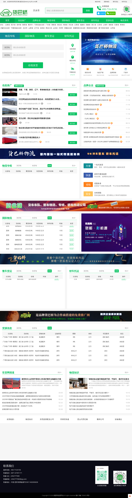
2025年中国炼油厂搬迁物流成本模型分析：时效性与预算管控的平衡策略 (27, 399)
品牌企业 (37, 20)
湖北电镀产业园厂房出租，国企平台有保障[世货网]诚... (40, 109)
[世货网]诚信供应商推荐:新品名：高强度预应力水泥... (40, 99)
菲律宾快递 (64, 419)
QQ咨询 (101, 13)
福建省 (82, 25)
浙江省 (93, 25)
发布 (71, 227)
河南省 (65, 25)
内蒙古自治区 (5, 28)
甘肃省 (116, 25)
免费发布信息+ (19, 86)
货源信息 (110, 20)
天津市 (61, 28)
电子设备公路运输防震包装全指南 (80, 409)
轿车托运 (124, 2)
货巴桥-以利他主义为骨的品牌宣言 (95, 128)
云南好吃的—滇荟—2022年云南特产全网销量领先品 (101, 142)
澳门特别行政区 (103, 28)
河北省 (71, 25)
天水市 (36, 10)
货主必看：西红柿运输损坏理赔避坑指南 (34, 118)
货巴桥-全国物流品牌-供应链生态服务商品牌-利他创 (101, 137)
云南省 (7, 25)
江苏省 (99, 25)
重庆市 (30, 25)
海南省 (111, 25)
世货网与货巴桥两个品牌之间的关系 (96, 100)
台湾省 (112, 28)
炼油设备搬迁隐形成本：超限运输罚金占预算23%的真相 (21, 403)
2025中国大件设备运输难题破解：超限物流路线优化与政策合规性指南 (26, 396)
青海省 (122, 25)
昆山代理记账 (82, 419)
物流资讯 (124, 20)
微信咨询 (111, 13)
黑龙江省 (49, 28)
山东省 (55, 28)
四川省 (13, 25)
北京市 (25, 28)
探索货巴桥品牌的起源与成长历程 (95, 91)
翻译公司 (100, 419)
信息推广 (22, 20)
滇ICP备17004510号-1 (83, 495)
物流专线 (97, 2)
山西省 (30, 28)
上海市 (105, 25)
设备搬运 (118, 419)
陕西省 (24, 25)
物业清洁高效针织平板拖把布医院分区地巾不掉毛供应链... (41, 128)
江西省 (76, 25)
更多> (74, 85)
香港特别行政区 (92, 28)
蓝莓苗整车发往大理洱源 (10, 409)
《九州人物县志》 (90, 118)
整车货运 (115, 2)
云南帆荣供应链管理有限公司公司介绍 (97, 123)
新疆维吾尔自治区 (79, 28)
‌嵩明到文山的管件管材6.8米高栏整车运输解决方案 (41, 379)
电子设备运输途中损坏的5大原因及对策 (82, 403)
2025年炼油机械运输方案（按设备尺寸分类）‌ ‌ (18, 406)
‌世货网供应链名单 (90, 109)
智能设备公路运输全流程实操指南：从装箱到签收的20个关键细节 (91, 399)
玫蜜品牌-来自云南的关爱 (92, 132)
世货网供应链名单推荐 (91, 105)
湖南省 (53, 25)
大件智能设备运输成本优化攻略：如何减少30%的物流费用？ (90, 396)
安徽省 (88, 25)
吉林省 (42, 28)
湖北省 (59, 25)
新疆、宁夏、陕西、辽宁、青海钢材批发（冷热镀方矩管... (41, 89)
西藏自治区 (68, 28)
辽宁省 (36, 28)
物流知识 (29, 419)
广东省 (48, 25)
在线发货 (33, 65)
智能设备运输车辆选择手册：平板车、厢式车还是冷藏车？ (89, 393)
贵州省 (19, 25)
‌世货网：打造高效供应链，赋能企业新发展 (98, 95)
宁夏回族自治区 (16, 28)
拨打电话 (72, 95)
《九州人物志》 (89, 114)
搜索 (88, 10)
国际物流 (106, 2)
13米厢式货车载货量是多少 (29, 137)
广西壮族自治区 (39, 25)
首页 (7, 20)
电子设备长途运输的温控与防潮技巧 (81, 406)
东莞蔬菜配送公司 (47, 419)
